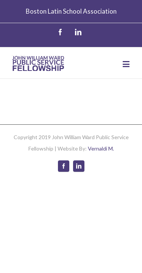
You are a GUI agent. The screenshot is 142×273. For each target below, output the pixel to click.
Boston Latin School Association (71, 11)
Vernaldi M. (101, 143)
